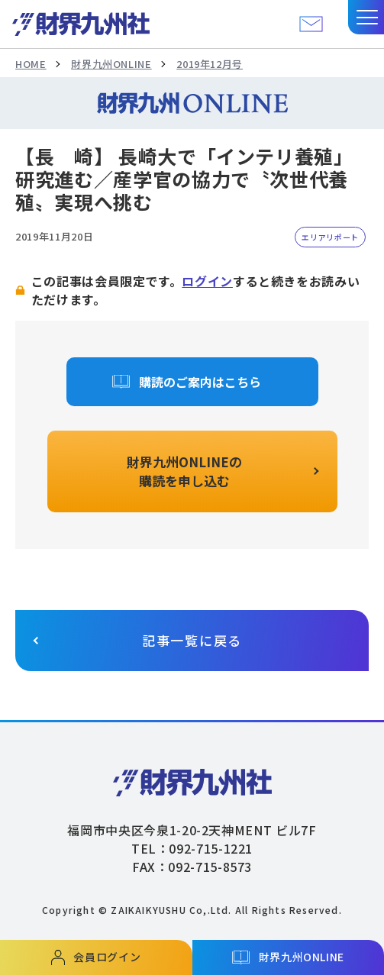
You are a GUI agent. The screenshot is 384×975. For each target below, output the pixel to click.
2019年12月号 (209, 63)
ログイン (207, 281)
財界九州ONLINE (111, 63)
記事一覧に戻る (192, 640)
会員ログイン (106, 956)
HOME (31, 63)
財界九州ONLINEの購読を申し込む (184, 471)
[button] (366, 17)
